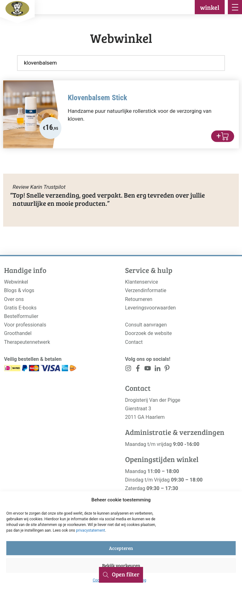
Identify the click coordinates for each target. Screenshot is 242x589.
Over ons (14, 299)
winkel (209, 7)
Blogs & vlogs (19, 290)
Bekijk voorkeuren (121, 565)
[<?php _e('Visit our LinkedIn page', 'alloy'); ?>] (157, 369)
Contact (134, 342)
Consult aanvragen (146, 325)
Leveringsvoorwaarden (150, 308)
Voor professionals (25, 325)
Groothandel (18, 333)
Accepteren (121, 548)
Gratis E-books (20, 308)
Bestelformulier (21, 316)
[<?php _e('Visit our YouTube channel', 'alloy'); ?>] (147, 369)
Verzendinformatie (145, 290)
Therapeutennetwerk (27, 342)
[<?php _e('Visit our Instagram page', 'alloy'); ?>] (128, 369)
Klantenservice (141, 282)
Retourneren (139, 299)
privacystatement (90, 530)
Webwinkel (16, 282)
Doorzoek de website (148, 333)
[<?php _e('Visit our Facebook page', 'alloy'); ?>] (138, 369)
